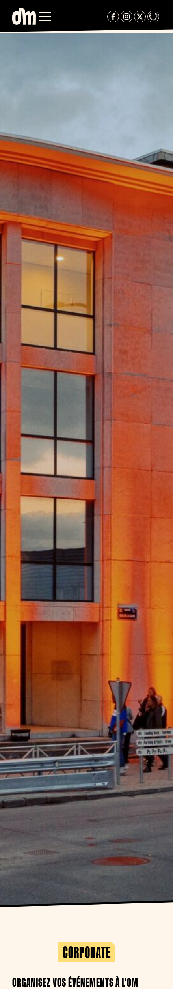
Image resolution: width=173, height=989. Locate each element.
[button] (45, 16)
